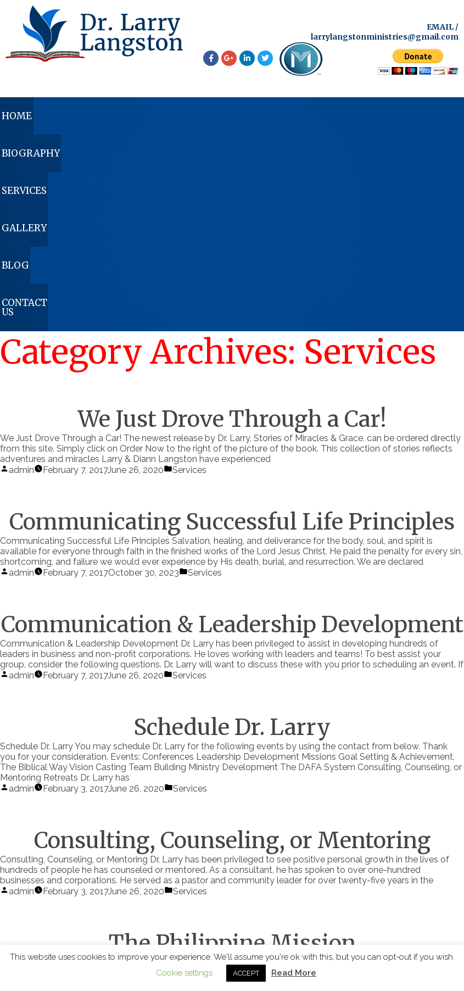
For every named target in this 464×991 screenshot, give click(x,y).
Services (194, 118)
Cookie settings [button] (184, 973)
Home (32, 118)
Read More (293, 973)
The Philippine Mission (232, 751)
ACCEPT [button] (246, 973)
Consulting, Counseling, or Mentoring (232, 648)
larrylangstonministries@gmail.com (385, 37)
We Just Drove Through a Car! (232, 227)
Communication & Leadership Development (232, 433)
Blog (341, 118)
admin (21, 278)
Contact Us (418, 118)
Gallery (272, 118)
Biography (110, 118)
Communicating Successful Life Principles (232, 330)
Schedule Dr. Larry (232, 535)
